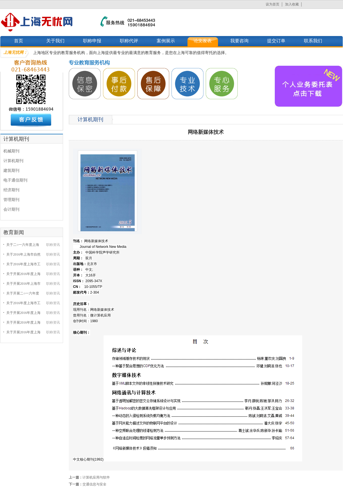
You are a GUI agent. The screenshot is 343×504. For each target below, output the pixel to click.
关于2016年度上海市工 (23, 264)
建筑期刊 (11, 170)
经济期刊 (11, 190)
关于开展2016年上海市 (23, 284)
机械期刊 (11, 151)
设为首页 (272, 4)
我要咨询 (239, 40)
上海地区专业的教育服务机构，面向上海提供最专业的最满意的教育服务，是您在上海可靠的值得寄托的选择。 (131, 53)
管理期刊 (11, 200)
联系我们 (313, 40)
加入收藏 (292, 4)
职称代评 (129, 40)
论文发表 (202, 40)
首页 (18, 40)
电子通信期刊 (15, 180)
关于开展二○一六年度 (22, 293)
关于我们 (55, 40)
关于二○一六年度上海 (22, 245)
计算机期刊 (13, 161)
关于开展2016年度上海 (23, 274)
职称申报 (92, 40)
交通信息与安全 (94, 484)
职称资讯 (53, 245)
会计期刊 (11, 209)
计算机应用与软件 (96, 477)
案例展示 (166, 40)
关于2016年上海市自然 (23, 254)
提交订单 (276, 40)
